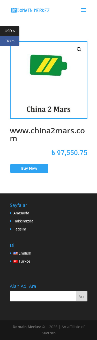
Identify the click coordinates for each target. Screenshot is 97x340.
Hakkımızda (23, 221)
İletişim (19, 229)
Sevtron (49, 332)
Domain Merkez (27, 326)
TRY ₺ (12, 41)
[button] (79, 49)
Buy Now (29, 168)
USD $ (12, 31)
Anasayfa (21, 213)
